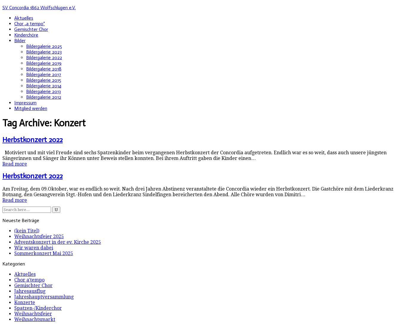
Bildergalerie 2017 (43, 74)
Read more (14, 164)
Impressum (25, 103)
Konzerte (24, 302)
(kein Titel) (26, 231)
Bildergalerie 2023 (44, 52)
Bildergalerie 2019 (43, 63)
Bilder (20, 40)
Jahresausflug (29, 291)
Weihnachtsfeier (33, 314)
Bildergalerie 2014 (43, 86)
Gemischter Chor (31, 29)
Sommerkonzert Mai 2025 (43, 253)
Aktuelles (23, 18)
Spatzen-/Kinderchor (38, 308)
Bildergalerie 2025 (44, 46)
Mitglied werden (30, 108)
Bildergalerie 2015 (43, 80)
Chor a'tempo (29, 280)
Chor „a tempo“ (29, 23)
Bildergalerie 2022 (44, 57)
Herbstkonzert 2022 (32, 139)
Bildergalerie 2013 (43, 91)
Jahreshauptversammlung (44, 297)
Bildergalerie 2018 (43, 69)
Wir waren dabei (33, 248)
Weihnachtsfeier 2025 (39, 236)
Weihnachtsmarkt (34, 319)
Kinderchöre (26, 35)
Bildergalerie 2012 (43, 97)
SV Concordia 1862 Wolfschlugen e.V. (39, 7)
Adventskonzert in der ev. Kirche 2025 (57, 242)
